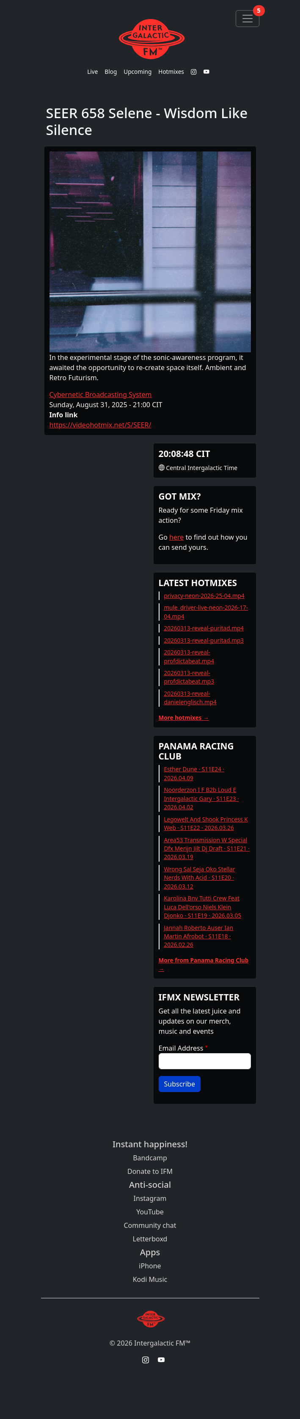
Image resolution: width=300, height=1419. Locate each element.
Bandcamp (150, 1157)
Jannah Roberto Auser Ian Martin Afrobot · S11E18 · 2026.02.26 (198, 936)
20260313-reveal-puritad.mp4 (204, 628)
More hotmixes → (184, 718)
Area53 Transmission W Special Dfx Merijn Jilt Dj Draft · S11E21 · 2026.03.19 (207, 848)
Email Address (181, 1048)
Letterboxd (150, 1238)
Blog (111, 72)
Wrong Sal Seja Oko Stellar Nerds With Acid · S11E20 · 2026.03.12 (199, 877)
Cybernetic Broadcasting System (101, 394)
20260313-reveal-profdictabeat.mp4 (189, 656)
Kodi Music (150, 1279)
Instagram (150, 1198)
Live (92, 72)
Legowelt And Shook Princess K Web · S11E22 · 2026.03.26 (206, 823)
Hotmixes (171, 72)
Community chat (150, 1225)
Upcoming (137, 72)
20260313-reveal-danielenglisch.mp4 (190, 697)
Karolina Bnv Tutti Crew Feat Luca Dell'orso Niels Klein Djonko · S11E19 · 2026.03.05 (202, 906)
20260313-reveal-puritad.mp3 (204, 640)
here (176, 537)
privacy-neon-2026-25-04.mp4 (204, 596)
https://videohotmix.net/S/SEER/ (100, 425)
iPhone (150, 1265)
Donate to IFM (150, 1171)
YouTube (150, 1211)
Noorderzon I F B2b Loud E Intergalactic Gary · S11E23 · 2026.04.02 (201, 798)
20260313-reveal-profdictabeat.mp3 (189, 677)
